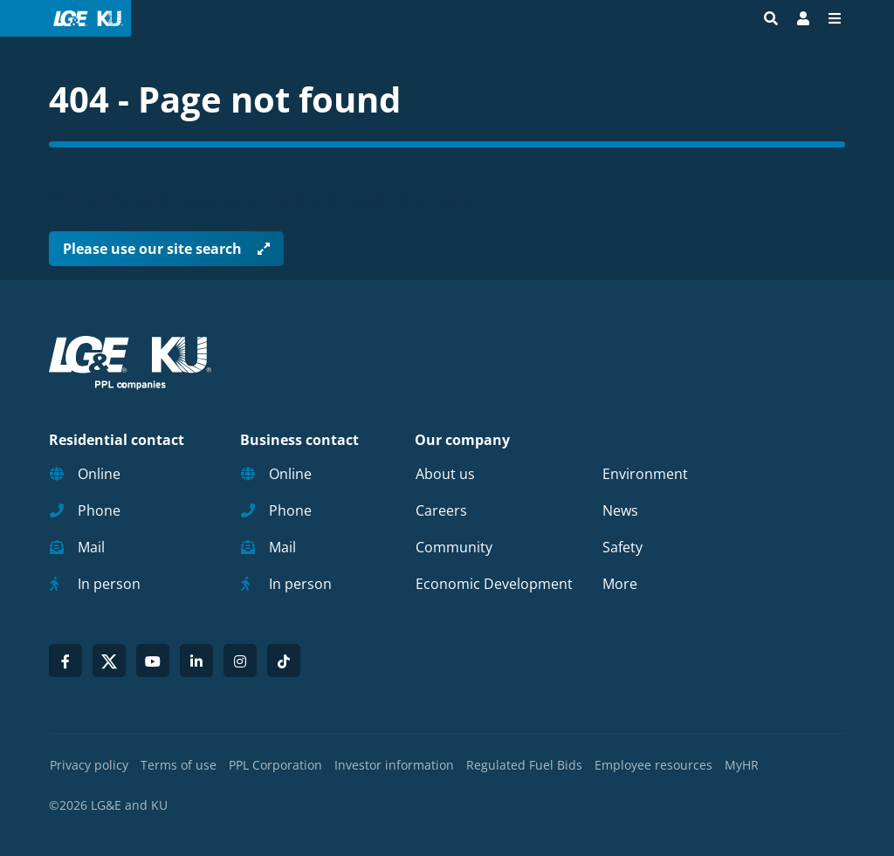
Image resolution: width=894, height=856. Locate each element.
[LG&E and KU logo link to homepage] (83, 18)
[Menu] (835, 18)
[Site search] (771, 18)
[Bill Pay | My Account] (803, 18)
